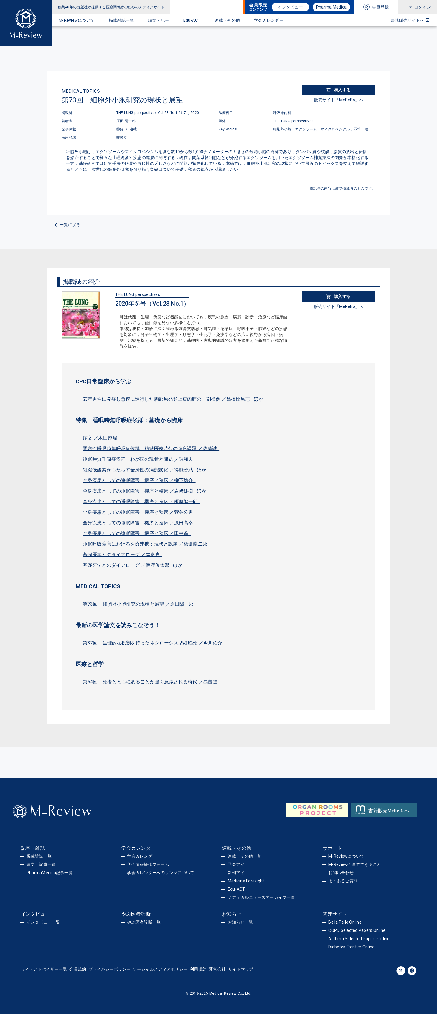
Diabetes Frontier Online (351, 947)
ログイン (422, 7)
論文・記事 (158, 20)
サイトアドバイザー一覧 (44, 969)
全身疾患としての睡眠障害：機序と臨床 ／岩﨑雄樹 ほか (144, 491)
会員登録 (380, 7)
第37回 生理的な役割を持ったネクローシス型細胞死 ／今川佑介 (154, 643)
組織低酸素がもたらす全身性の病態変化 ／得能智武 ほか (144, 470)
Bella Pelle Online (345, 922)
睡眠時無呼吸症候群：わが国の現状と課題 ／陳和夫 (139, 459)
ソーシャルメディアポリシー (160, 969)
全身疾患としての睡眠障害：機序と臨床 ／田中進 (137, 533)
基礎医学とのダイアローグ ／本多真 (122, 554)
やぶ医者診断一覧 (144, 922)
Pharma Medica (331, 7)
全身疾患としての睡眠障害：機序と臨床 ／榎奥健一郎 (141, 501)
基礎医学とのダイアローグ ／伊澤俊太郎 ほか (132, 565)
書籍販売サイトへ (410, 20)
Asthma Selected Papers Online (359, 938)
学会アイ (236, 864)
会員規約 (77, 969)
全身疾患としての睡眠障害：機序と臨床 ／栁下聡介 (139, 480)
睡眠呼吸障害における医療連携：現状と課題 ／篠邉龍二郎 (146, 544)
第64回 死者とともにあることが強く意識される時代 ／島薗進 (151, 682)
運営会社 (217, 969)
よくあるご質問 (343, 881)
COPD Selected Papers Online (356, 930)
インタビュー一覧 (43, 922)
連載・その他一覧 (244, 856)
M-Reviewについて (77, 20)
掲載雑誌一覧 (121, 20)
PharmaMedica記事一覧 (50, 872)
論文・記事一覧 (41, 864)
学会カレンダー (268, 20)
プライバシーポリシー (109, 969)
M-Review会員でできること (354, 864)
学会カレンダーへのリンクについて (160, 872)
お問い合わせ (341, 872)
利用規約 (198, 969)
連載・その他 (227, 20)
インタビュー (290, 7)
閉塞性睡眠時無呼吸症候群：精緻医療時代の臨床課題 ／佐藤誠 (151, 448)
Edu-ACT (192, 20)
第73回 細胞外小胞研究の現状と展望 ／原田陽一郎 (139, 604)
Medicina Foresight (246, 881)
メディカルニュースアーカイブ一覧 (261, 897)
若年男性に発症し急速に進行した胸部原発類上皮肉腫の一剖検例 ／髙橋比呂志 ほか (173, 399)
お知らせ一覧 (240, 922)
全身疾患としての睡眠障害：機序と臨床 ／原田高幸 (139, 523)
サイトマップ (240, 969)
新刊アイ (236, 872)
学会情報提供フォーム (148, 864)
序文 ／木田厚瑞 (101, 438)
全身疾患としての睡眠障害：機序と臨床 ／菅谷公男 (139, 512)
